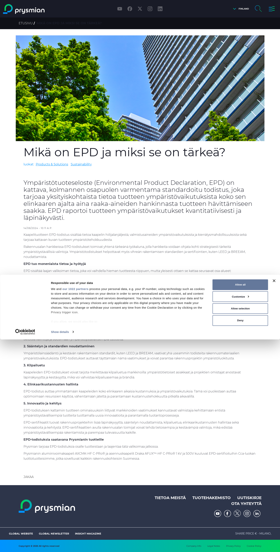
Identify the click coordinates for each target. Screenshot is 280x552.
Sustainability (81, 164)
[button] (240, 9)
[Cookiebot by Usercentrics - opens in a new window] (25, 544)
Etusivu (26, 23)
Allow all (240, 497)
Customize (240, 509)
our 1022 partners (75, 501)
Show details (60, 544)
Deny (240, 532)
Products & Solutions (52, 164)
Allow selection (240, 521)
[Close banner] (274, 493)
